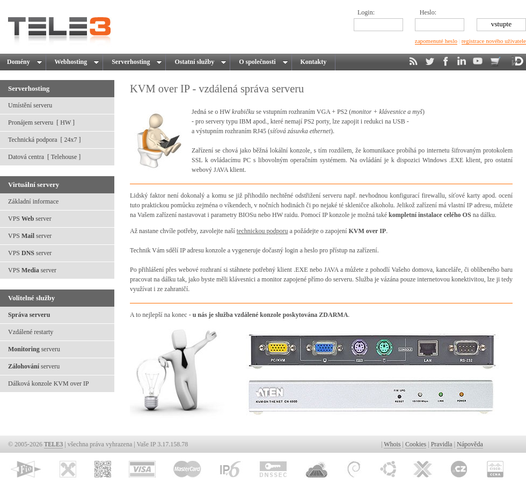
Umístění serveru (30, 105)
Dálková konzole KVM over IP (48, 383)
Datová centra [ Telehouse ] (44, 157)
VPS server (30, 218)
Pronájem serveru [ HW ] (41, 122)
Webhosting (75, 62)
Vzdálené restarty (30, 332)
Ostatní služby (199, 62)
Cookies (415, 444)
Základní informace (33, 201)
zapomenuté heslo (436, 41)
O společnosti (262, 62)
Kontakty (313, 62)
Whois (392, 444)
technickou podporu (262, 231)
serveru (34, 349)
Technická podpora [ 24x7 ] (44, 139)
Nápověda (470, 444)
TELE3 (53, 444)
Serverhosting (135, 62)
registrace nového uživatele (494, 41)
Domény (23, 62)
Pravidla (441, 444)
